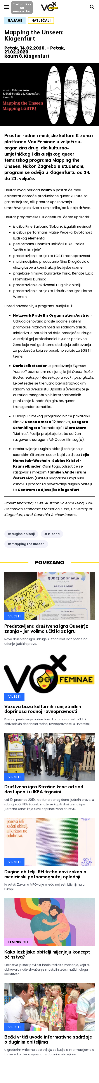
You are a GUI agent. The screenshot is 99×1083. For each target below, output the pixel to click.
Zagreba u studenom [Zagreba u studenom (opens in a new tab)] (60, 166)
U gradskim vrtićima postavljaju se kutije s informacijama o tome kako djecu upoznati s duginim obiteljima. (49, 1052)
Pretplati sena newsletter (21, 7)
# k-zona (52, 534)
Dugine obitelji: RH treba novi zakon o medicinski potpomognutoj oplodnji (45, 874)
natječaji (40, 20)
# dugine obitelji (21, 534)
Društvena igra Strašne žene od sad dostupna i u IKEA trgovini (43, 789)
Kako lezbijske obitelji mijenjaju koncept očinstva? (47, 954)
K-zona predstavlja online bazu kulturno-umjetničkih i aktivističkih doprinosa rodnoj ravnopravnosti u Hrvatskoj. (47, 721)
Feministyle (18, 942)
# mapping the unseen (26, 544)
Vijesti (14, 616)
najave (15, 20)
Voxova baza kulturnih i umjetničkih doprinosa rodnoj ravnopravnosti (42, 709)
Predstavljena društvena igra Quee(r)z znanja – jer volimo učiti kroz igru (46, 628)
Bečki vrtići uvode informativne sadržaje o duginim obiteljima (48, 1039)
